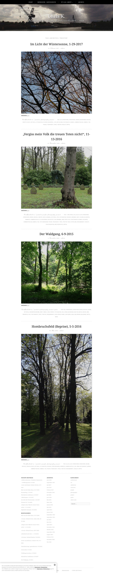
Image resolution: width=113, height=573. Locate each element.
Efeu (58, 217)
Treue (68, 222)
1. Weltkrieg (70, 214)
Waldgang (83, 314)
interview (73, 487)
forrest (52, 312)
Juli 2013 (49, 519)
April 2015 (49, 509)
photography (45, 119)
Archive (81, 2)
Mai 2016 (49, 500)
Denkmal (48, 217)
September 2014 (51, 514)
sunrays (86, 122)
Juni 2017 (49, 487)
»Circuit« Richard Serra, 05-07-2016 (30, 530)
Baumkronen (83, 119)
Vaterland (73, 222)
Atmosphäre (65, 119)
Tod (89, 122)
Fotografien (39, 122)
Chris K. (56, 16)
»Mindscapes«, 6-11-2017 (27, 497)
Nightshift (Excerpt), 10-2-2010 (29, 509)
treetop (59, 124)
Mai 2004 (49, 542)
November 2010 (51, 539)
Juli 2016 (49, 495)
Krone (66, 312)
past (69, 219)
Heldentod (87, 217)
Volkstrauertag (50, 224)
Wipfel (68, 124)
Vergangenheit (80, 222)
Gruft (78, 217)
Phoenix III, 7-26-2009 (26, 502)
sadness (72, 122)
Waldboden (77, 314)
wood (56, 316)
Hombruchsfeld (35, 219)
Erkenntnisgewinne (34, 312)
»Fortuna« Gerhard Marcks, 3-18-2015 (30, 537)
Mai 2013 (49, 522)
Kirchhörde (44, 219)
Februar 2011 (50, 537)
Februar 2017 (50, 490)
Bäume (77, 119)
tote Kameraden (44, 222)
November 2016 (51, 492)
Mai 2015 (49, 507)
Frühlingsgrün (56, 466)
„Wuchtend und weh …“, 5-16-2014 (30, 533)
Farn (48, 312)
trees (55, 124)
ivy (40, 219)
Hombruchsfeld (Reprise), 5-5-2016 (56, 326)
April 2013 (49, 524)
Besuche (89, 119)
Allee (77, 214)
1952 (65, 309)
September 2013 (51, 517)
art (71, 482)
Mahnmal (59, 219)
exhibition (73, 485)
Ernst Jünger (43, 312)
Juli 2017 (49, 485)
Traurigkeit (50, 124)
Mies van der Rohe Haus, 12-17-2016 (30, 490)
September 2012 (51, 532)
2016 (74, 214)
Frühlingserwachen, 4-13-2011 (28, 553)
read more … (25, 115)
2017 (61, 119)
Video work (68, 314)
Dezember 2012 (51, 527)
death (28, 122)
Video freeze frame (59, 314)
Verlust (64, 124)
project (52, 119)
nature (84, 312)
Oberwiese (25, 314)
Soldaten (85, 219)
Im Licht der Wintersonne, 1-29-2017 (56, 44)
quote (56, 309)
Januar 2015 (50, 512)
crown (89, 309)
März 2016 (49, 502)
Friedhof (45, 122)
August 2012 (50, 534)
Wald (72, 314)
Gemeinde (73, 217)
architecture (74, 480)
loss (55, 122)
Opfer (66, 219)
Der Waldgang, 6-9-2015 (56, 234)
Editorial (33, 122)
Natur (58, 122)
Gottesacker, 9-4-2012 (26, 549)
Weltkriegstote (59, 224)
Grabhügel (50, 122)
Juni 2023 (49, 480)
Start (31, 2)
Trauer (45, 124)
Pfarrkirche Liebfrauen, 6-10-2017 (29, 495)
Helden (82, 217)
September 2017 (51, 482)
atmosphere (72, 119)
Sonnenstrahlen (79, 122)
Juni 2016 (49, 497)
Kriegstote (50, 219)
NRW (61, 122)
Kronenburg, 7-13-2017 (27, 492)
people (45, 215)
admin (63, 48)
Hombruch (27, 219)
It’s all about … (67, 2)
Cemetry (25, 122)
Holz (63, 312)
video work (73, 500)
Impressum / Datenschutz (46, 2)
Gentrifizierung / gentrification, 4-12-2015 (31, 546)
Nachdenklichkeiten (73, 312)
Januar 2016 (50, 504)
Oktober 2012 (50, 529)
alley (80, 214)
